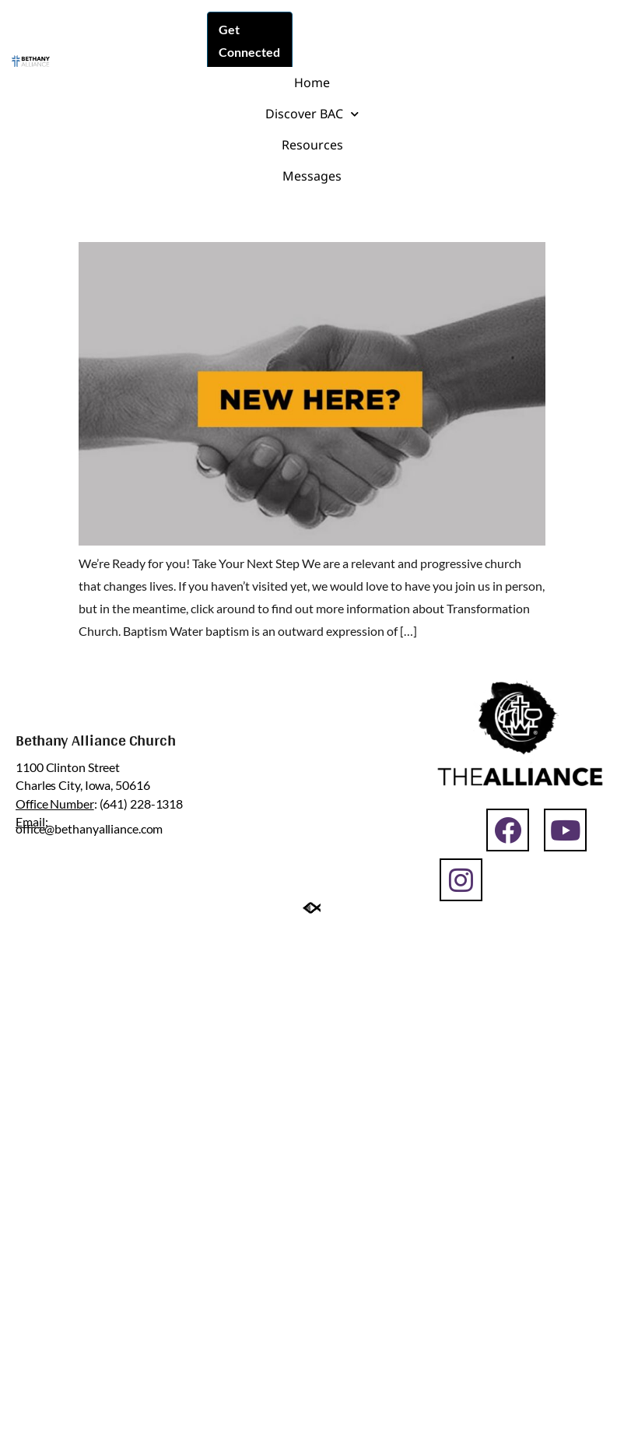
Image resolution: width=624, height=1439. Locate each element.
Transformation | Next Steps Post (266, 212)
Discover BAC (312, 114)
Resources (312, 144)
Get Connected (249, 40)
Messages (312, 175)
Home (312, 82)
